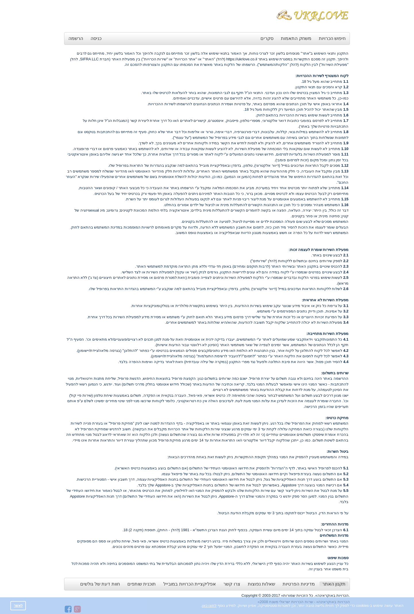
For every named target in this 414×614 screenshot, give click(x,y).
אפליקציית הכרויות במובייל (189, 584)
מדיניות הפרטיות (299, 584)
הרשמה (75, 38)
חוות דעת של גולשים (100, 584)
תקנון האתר (334, 584)
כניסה (96, 38)
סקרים (266, 38)
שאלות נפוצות (261, 584)
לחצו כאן (209, 605)
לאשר (18, 605)
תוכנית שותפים (141, 584)
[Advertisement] (169, 17)
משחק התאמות (296, 38)
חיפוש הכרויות (332, 38)
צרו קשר (231, 584)
